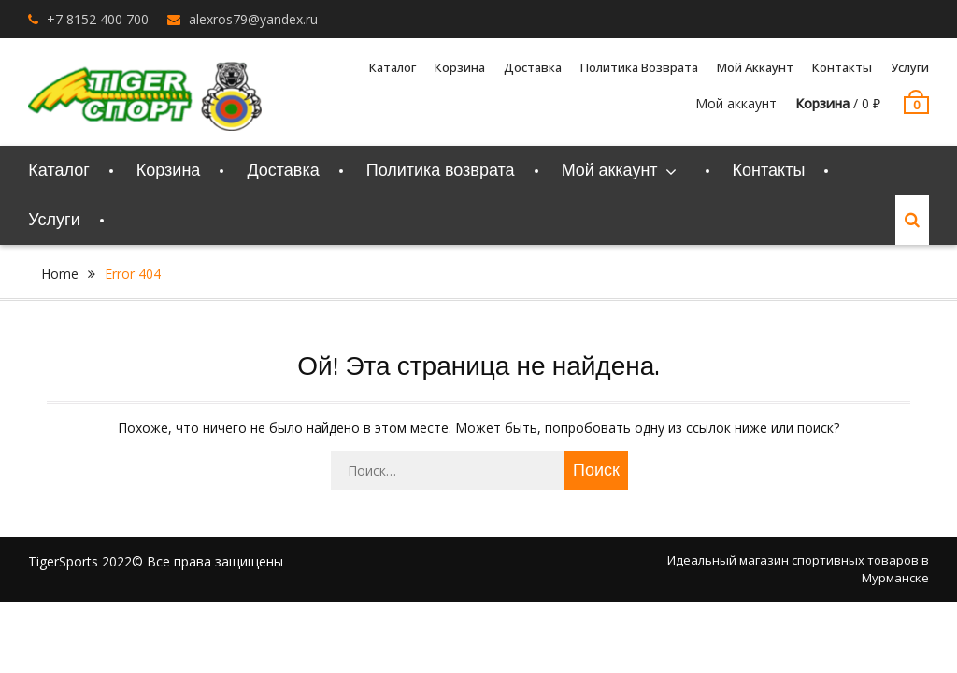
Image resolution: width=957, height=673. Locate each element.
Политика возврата (639, 67)
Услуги (910, 67)
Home (60, 273)
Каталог (392, 67)
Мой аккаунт (755, 67)
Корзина (460, 67)
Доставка (533, 67)
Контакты (842, 67)
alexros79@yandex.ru (253, 19)
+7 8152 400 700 (98, 19)
